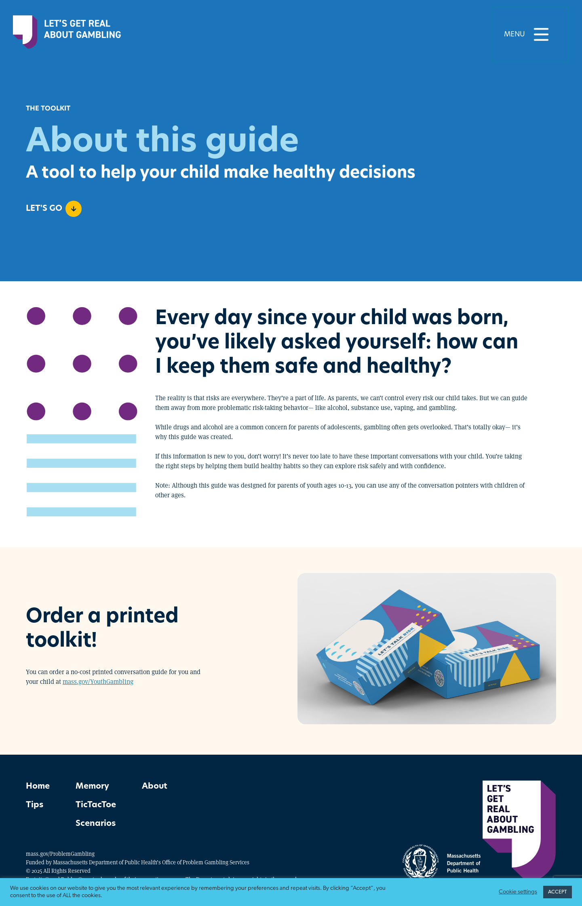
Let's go (54, 208)
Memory (92, 787)
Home (38, 787)
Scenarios (96, 824)
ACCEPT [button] (557, 892)
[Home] (67, 34)
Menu (530, 34)
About (154, 787)
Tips (34, 805)
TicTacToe (96, 805)
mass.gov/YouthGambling (98, 681)
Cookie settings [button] (518, 892)
